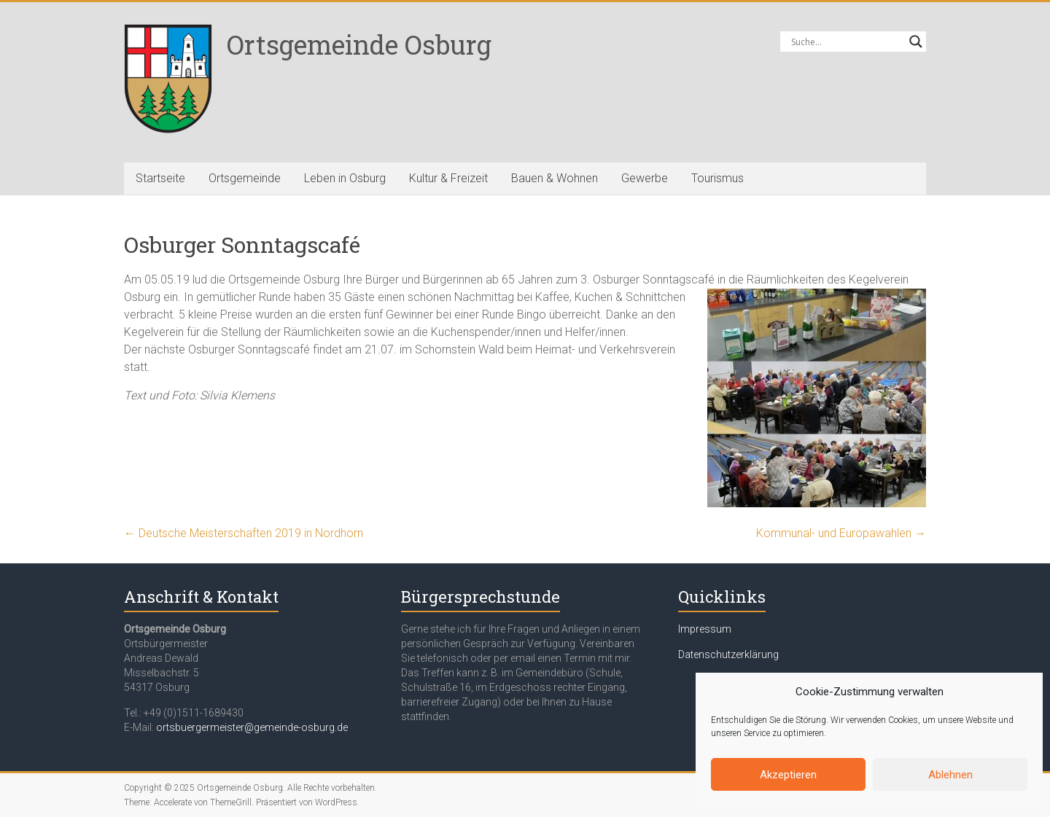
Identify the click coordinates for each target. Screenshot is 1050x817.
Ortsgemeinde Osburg (359, 44)
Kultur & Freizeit (448, 178)
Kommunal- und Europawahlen (841, 533)
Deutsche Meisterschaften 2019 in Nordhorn (243, 533)
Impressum (704, 629)
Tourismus (717, 178)
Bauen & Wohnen (554, 178)
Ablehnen (950, 774)
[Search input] (846, 41)
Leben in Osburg (345, 178)
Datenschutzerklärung (728, 654)
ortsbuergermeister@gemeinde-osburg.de (252, 727)
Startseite (160, 178)
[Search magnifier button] (916, 41)
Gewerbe (644, 178)
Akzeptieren (788, 774)
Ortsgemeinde (245, 178)
